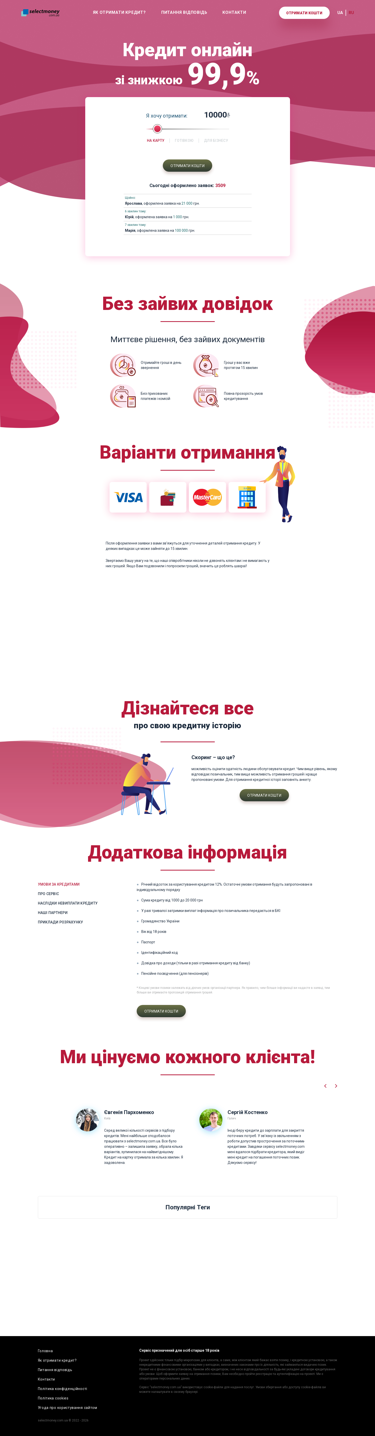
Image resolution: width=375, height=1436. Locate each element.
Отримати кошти (304, 13)
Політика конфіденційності (63, 1389)
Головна (45, 1351)
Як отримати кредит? (119, 12)
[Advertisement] (187, 635)
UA (340, 12)
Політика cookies (53, 1398)
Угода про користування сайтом (67, 1408)
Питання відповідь (184, 12)
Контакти (234, 12)
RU (351, 12)
